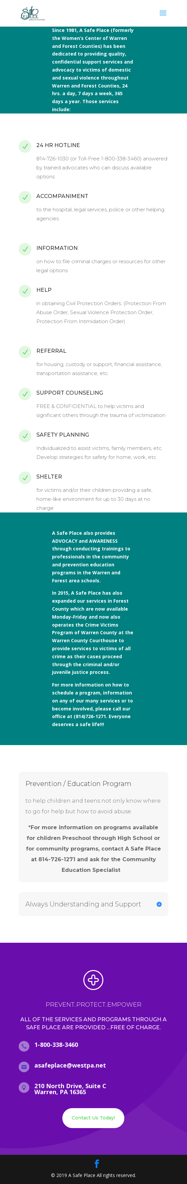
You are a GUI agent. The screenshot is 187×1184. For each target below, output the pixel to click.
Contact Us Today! (93, 1118)
